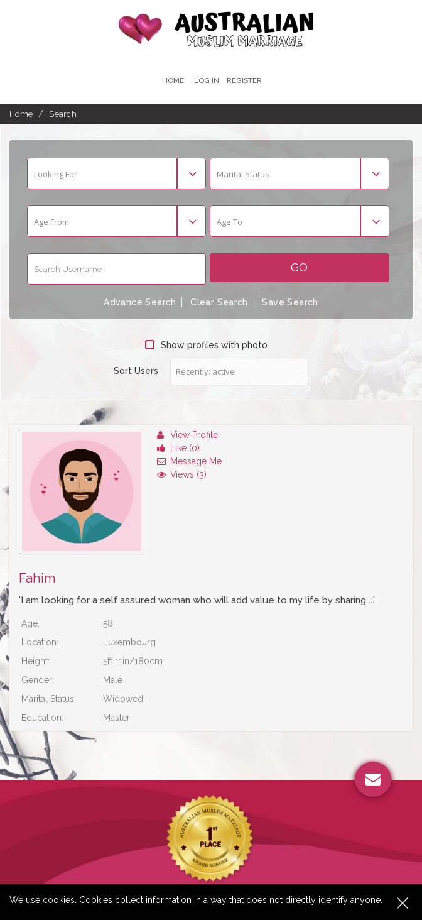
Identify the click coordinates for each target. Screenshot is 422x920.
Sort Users (136, 370)
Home (172, 80)
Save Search (290, 302)
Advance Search (140, 302)
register (244, 80)
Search (63, 114)
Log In (206, 80)
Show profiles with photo (206, 344)
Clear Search (219, 302)
